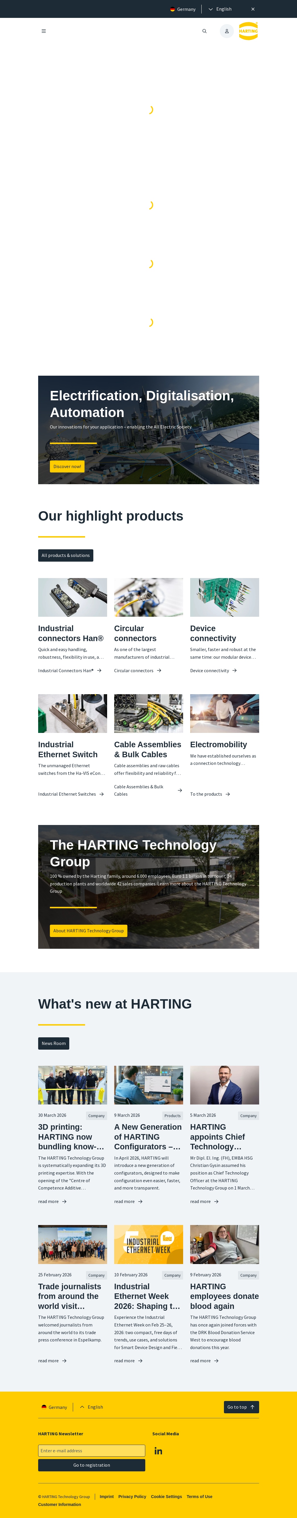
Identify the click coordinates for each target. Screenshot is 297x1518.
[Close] (253, 9)
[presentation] (219, 9)
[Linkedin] (158, 1451)
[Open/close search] (204, 31)
